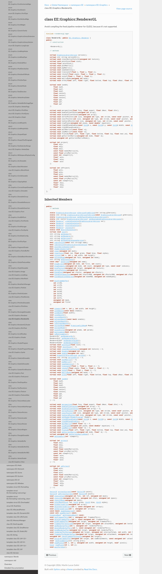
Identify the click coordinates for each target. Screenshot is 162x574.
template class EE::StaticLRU (17, 531)
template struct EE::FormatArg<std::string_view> (19, 498)
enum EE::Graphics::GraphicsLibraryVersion (20, 41)
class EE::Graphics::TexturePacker (17, 423)
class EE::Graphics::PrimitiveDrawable (19, 302)
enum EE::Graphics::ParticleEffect (17, 62)
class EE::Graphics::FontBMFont (17, 216)
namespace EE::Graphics (97, 5)
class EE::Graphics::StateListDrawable (19, 357)
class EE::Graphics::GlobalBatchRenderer (20, 255)
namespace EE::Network (15, 469)
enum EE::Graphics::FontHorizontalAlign (19, 3)
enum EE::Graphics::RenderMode (17, 85)
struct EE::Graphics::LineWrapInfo (17, 122)
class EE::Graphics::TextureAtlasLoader (19, 400)
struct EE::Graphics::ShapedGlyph (17, 133)
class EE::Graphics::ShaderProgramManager (21, 348)
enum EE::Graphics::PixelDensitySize (18, 67)
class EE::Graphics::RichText (17, 328)
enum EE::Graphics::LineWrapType (17, 56)
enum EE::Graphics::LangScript (18, 45)
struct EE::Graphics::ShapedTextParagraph (20, 139)
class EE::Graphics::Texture (17, 391)
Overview (8, 564)
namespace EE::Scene (14, 473)
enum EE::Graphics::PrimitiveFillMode (18, 73)
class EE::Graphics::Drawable (17, 191)
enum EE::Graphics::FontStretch (16, 9)
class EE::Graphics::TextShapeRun (17, 381)
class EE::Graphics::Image (16, 271)
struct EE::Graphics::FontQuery (18, 113)
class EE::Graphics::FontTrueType (17, 240)
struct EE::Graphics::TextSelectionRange (19, 145)
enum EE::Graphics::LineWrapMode (18, 50)
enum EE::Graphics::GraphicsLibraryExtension (21, 35)
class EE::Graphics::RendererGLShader (19, 323)
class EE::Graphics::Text (16, 373)
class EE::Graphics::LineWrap (17, 275)
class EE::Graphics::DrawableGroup (18, 195)
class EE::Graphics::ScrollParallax (17, 333)
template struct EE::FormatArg (18, 487)
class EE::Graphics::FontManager (17, 225)
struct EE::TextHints (14, 506)
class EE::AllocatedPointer (16, 510)
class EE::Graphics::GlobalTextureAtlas (19, 261)
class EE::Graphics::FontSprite (18, 230)
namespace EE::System (15, 476)
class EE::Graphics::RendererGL (18, 319)
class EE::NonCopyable (15, 524)
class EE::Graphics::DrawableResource (19, 201)
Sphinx (57, 569)
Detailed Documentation (14, 568)
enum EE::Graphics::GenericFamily (17, 29)
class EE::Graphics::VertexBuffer (17, 440)
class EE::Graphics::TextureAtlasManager (20, 405)
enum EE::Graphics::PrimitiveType (17, 79)
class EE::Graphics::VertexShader (17, 457)
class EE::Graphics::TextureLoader (17, 417)
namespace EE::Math (14, 465)
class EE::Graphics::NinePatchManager (19, 283)
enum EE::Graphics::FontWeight (16, 24)
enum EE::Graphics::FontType (18, 13)
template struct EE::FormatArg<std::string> (16, 492)
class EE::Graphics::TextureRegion (17, 428)
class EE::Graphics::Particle (17, 287)
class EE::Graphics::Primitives (18, 306)
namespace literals (11, 557)
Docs (47, 5)
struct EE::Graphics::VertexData (18, 149)
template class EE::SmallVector (18, 528)
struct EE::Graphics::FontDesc (18, 110)
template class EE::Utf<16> (16, 546)
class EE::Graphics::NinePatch (18, 278)
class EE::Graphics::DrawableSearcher (19, 207)
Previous (51, 555)
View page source (124, 9)
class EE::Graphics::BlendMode (18, 170)
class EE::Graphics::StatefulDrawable (18, 363)
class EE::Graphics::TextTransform (17, 387)
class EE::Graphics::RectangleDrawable (19, 311)
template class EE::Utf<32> (16, 539)
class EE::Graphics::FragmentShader (18, 246)
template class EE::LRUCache (17, 517)
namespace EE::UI (13, 480)
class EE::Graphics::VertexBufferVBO (18, 451)
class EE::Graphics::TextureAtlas (18, 395)
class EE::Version (13, 553)
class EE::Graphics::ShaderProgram (18, 342)
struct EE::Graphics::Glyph (17, 117)
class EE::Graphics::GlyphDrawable (18, 267)
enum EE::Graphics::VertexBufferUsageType (20, 102)
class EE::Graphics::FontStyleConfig (18, 235)
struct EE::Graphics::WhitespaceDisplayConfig (21, 154)
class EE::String (12, 535)
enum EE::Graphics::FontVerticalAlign (18, 18)
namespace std (10, 560)
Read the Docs (90, 569)
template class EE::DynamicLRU (18, 513)
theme (70, 569)
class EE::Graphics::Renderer (17, 315)
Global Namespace (60, 5)
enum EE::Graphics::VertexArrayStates (18, 96)
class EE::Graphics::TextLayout (18, 376)
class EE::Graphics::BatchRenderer (18, 165)
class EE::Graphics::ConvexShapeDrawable (20, 186)
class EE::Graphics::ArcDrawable (17, 160)
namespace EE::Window (15, 483)
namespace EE (77, 5)
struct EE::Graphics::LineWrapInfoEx (18, 127)
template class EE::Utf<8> (16, 542)
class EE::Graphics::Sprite (16, 352)
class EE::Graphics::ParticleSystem (17, 292)
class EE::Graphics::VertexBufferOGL (18, 446)
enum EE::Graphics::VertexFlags (18, 106)
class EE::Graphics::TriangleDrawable (18, 434)
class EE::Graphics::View (16, 462)
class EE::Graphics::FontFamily (18, 221)
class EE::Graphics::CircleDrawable (18, 175)
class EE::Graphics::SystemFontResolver (19, 368)
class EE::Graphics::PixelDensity (18, 297)
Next (127, 555)
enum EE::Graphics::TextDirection (17, 90)
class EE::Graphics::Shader (17, 337)
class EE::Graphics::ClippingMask (17, 180)
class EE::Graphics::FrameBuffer (18, 251)
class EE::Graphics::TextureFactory (17, 411)
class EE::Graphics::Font (16, 211)
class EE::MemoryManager (16, 520)
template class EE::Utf (14, 549)
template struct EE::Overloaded (18, 502)
